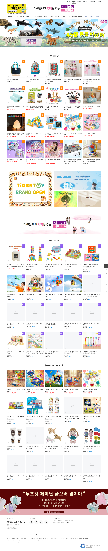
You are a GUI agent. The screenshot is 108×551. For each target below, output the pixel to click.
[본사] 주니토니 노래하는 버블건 (14, 160)
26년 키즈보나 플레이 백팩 (32, 79)
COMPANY (14, 534)
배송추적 (67, 522)
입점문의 (36, 534)
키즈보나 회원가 (11, 110)
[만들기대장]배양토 (18, 446)
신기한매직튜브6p (93, 352)
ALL (10, 17)
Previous (27, 9)
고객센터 (99, 1)
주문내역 (85, 1)
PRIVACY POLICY (29, 534)
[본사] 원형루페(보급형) (75, 323)
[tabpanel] (54, 33)
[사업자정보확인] (86, 538)
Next (27, 8)
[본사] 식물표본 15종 (37, 323)
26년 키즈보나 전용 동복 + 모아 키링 (72, 79)
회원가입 (74, 1)
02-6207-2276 (16, 521)
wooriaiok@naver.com (43, 540)
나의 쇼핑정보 (92, 1)
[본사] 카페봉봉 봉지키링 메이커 (90, 133)
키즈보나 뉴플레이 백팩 (12, 79)
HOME (8, 534)
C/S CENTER (10, 518)
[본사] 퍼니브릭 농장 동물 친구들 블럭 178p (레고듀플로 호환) (91, 476)
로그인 (68, 1)
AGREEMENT (20, 534)
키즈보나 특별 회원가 (88, 108)
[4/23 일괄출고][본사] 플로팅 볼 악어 (91, 106)
